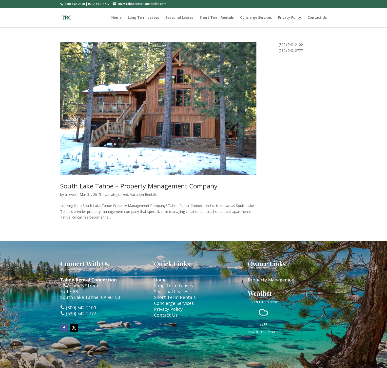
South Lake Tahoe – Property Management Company (138, 186)
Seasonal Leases (179, 18)
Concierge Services (256, 18)
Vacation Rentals (143, 194)
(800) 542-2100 (291, 44)
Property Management (272, 280)
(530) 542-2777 (291, 50)
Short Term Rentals (217, 18)
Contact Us (317, 18)
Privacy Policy (289, 18)
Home (116, 18)
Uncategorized (116, 194)
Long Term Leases (143, 18)
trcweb (70, 194)
